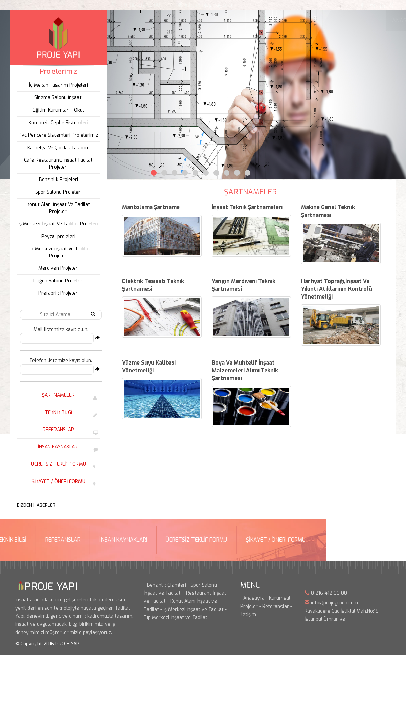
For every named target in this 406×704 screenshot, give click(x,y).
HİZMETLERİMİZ (213, 20)
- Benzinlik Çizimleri (165, 585)
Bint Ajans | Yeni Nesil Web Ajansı (379, 637)
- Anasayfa (252, 598)
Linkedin (382, 5)
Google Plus (392, 5)
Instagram (372, 5)
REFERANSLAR (56, 429)
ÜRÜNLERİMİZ (260, 20)
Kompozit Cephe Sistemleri (57, 122)
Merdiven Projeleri (57, 268)
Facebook (362, 5)
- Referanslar (274, 606)
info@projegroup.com (208, 5)
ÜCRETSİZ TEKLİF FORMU (56, 464)
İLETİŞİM (379, 20)
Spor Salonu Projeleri (56, 192)
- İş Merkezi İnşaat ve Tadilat (192, 609)
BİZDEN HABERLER (34, 505)
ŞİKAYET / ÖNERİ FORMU (57, 481)
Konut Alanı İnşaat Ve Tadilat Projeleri (56, 208)
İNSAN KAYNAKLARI (56, 447)
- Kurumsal (278, 598)
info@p (318, 603)
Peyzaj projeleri (57, 236)
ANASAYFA (130, 20)
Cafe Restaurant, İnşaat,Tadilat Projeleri (56, 163)
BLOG (351, 20)
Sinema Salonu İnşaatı (56, 97)
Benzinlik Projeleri (56, 179)
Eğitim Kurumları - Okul (56, 110)
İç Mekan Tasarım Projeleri (56, 85)
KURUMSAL (169, 20)
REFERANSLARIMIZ (311, 20)
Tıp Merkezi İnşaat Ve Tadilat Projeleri (57, 252)
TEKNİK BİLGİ (56, 412)
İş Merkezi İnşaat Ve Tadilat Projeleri (57, 224)
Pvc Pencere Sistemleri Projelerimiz (56, 135)
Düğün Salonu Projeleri (57, 281)
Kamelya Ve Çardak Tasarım (57, 148)
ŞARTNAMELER (56, 395)
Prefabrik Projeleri (57, 293)
